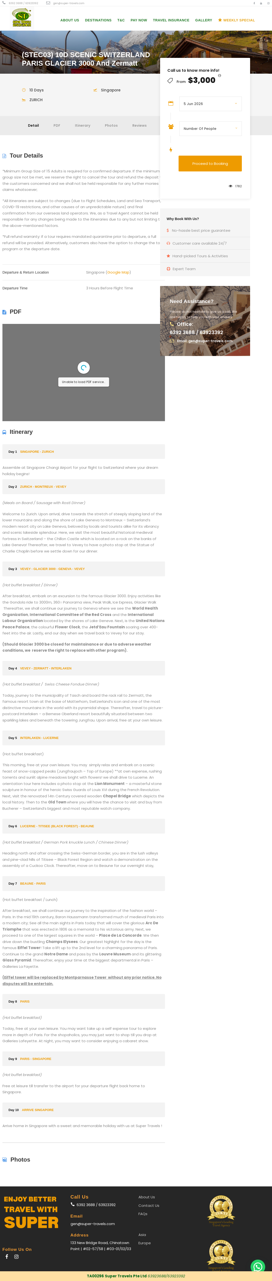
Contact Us (148, 1205)
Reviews (139, 125)
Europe (144, 1242)
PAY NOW (139, 20)
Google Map (118, 272)
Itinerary (82, 125)
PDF (57, 125)
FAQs (142, 1213)
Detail (33, 125)
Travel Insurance (171, 20)
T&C (121, 20)
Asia (142, 1234)
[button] (258, 1267)
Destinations (98, 20)
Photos (111, 125)
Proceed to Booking (210, 163)
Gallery (203, 20)
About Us (69, 20)
